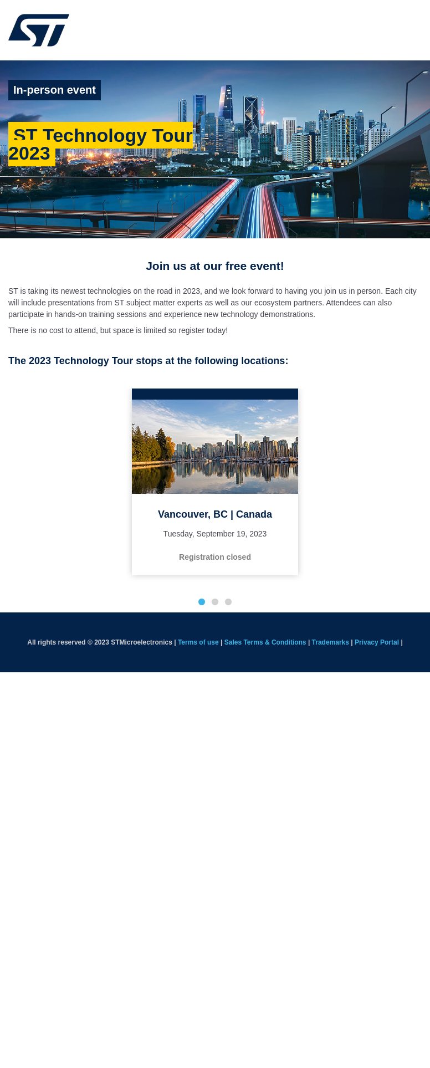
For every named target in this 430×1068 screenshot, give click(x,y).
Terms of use (198, 642)
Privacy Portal (377, 642)
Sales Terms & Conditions (265, 642)
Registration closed (215, 557)
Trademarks (330, 642)
